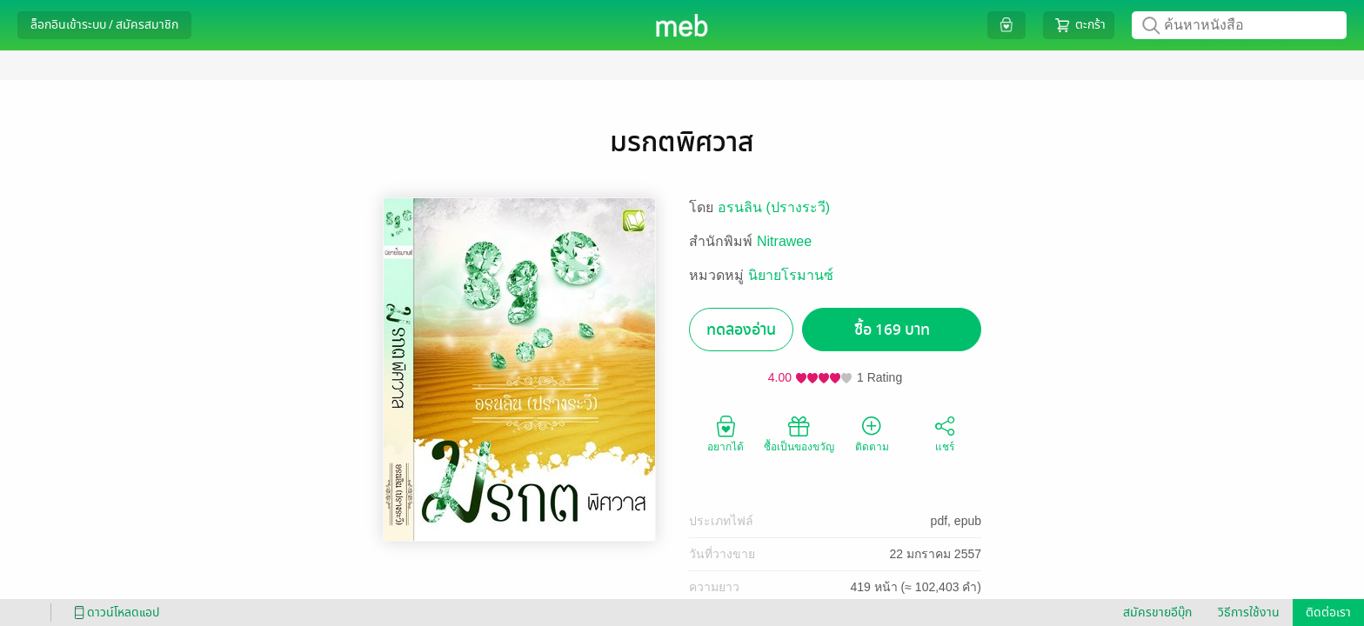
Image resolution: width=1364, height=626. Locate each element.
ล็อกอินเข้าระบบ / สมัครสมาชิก (104, 25)
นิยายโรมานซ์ (790, 275)
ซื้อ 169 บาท (892, 330)
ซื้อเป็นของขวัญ (799, 433)
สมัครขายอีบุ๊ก (1157, 612)
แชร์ (945, 433)
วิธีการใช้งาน (1249, 612)
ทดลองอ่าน (741, 330)
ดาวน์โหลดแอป (114, 612)
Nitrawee (784, 241)
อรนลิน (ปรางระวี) (774, 207)
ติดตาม (872, 433)
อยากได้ (725, 433)
